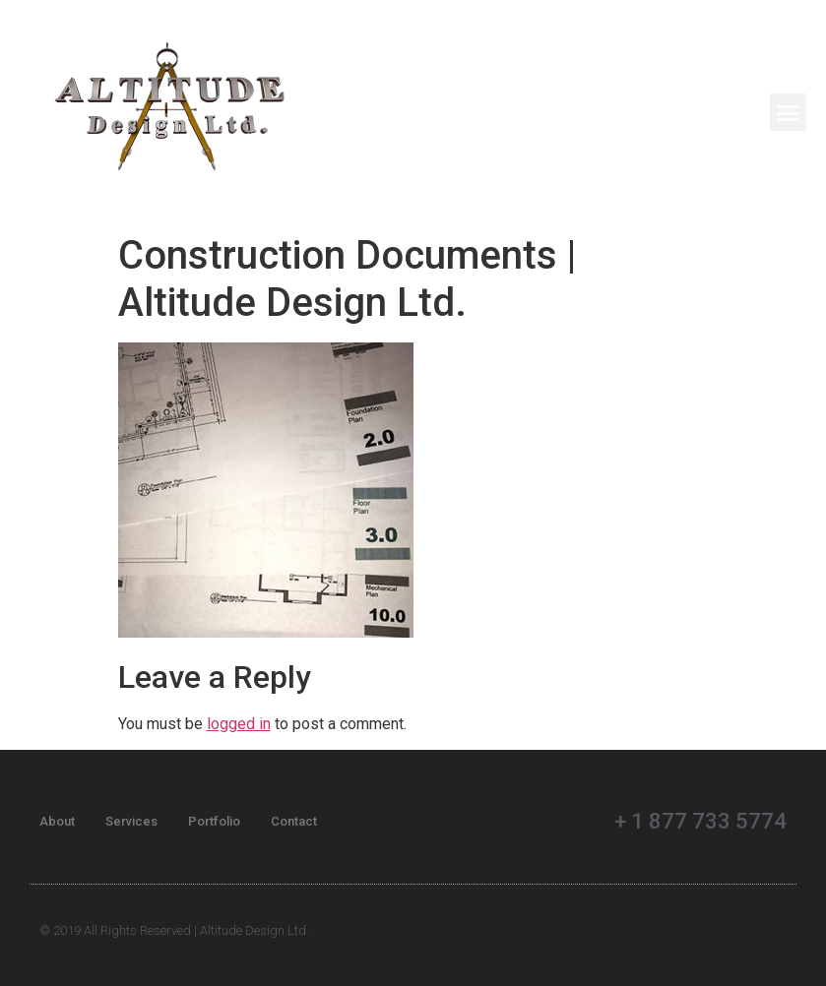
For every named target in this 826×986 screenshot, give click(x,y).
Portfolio (214, 821)
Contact (294, 821)
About (57, 821)
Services (131, 821)
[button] (788, 112)
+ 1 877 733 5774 (700, 821)
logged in (239, 723)
